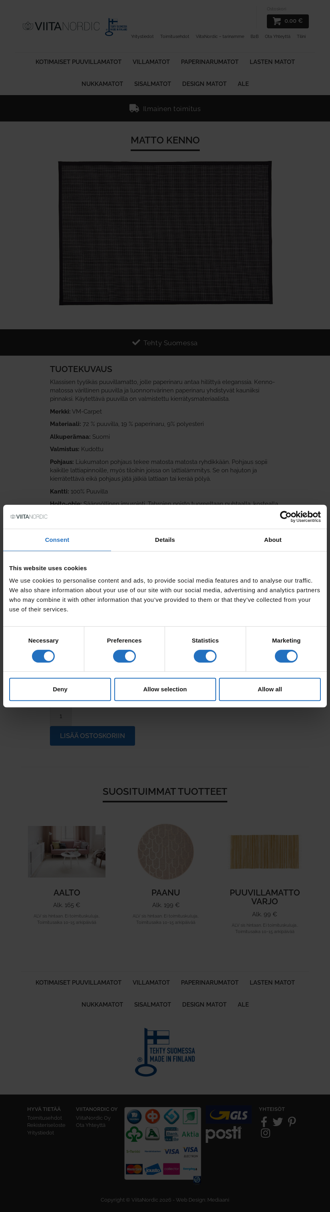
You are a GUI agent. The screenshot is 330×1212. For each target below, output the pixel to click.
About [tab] (273, 539)
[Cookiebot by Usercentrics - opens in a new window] (286, 517)
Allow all (270, 689)
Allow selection (165, 689)
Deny (60, 689)
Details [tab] (165, 539)
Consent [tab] (57, 539)
